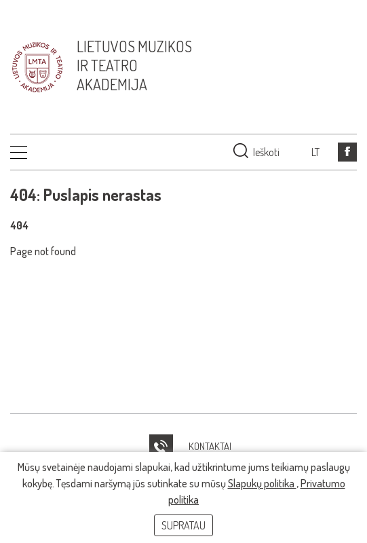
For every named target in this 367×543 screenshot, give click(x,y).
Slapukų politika (262, 483)
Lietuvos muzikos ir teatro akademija (134, 65)
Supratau (183, 525)
